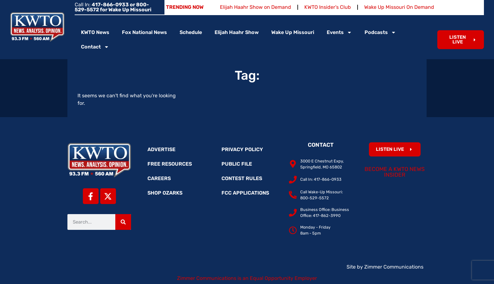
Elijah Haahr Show (237, 32)
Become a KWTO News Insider (395, 172)
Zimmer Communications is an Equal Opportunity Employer (247, 278)
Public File (236, 164)
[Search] (123, 222)
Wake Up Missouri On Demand (399, 7)
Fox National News (144, 32)
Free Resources (169, 164)
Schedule (191, 32)
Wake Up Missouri (292, 32)
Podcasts (380, 32)
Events (339, 32)
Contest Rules (241, 178)
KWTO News (95, 32)
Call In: (113, 7)
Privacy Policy (242, 149)
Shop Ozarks (164, 193)
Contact (95, 47)
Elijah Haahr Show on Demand (255, 7)
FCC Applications (245, 193)
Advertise (161, 149)
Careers (159, 178)
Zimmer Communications (393, 267)
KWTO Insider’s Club (327, 7)
